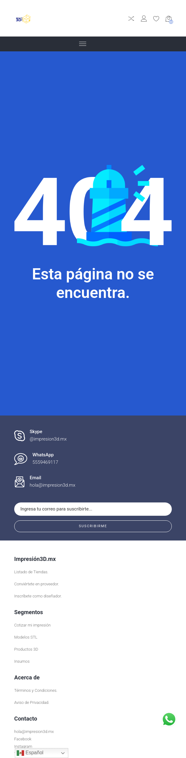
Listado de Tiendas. (31, 572)
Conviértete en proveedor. (36, 584)
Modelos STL (25, 637)
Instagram (23, 746)
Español (30, 753)
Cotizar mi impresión (32, 625)
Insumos (22, 661)
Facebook (23, 739)
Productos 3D (26, 649)
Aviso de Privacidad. (31, 702)
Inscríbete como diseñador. (38, 596)
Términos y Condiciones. (35, 690)
